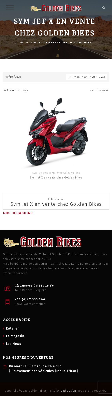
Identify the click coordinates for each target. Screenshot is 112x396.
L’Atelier (12, 328)
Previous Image (15, 90)
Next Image (99, 90)
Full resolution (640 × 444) (86, 77)
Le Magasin (15, 336)
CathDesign (68, 390)
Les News (13, 344)
